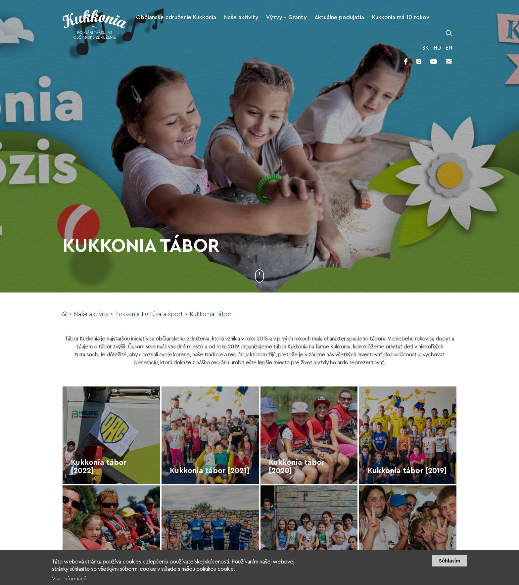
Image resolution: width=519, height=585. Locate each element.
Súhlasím (449, 564)
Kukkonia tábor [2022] (99, 466)
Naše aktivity (91, 314)
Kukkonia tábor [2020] (297, 466)
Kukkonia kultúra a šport (149, 314)
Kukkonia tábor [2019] (407, 470)
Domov (65, 313)
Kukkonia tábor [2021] (209, 470)
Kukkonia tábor (211, 314)
